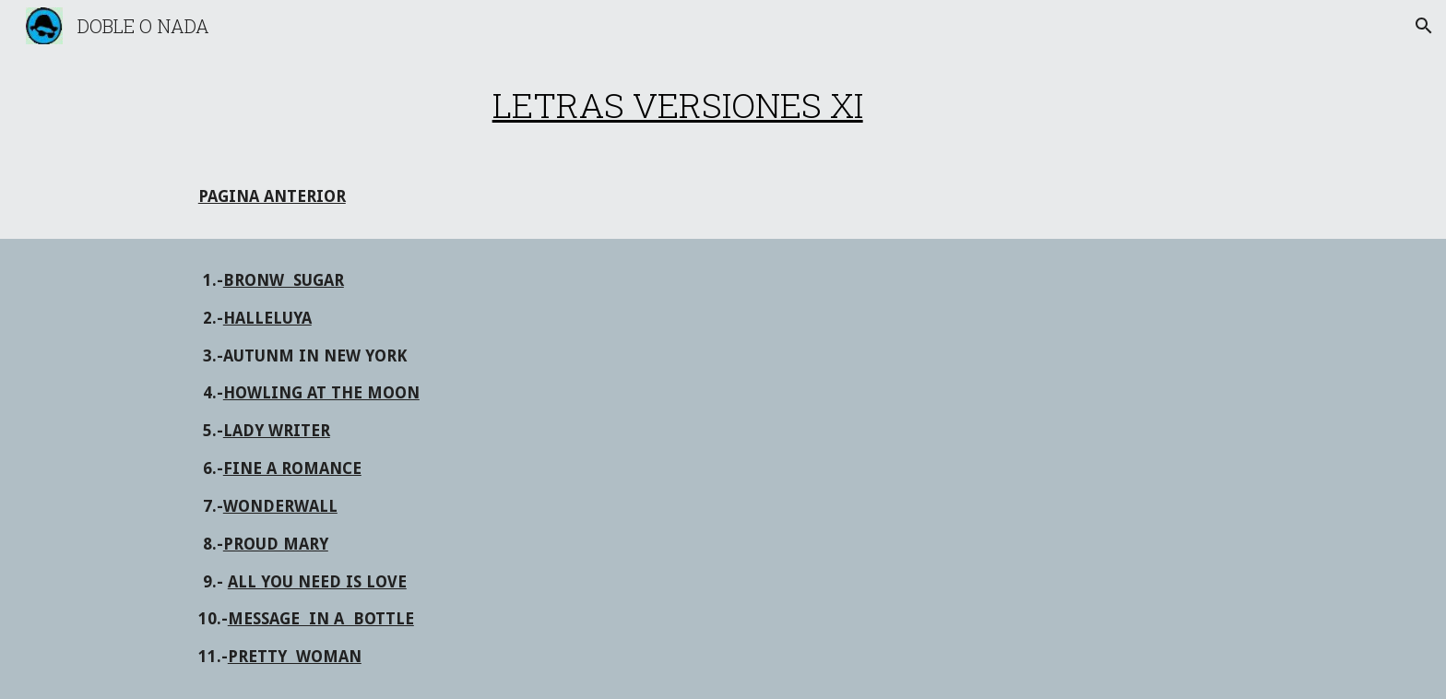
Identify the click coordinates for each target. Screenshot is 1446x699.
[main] (678, 105)
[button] (1424, 26)
